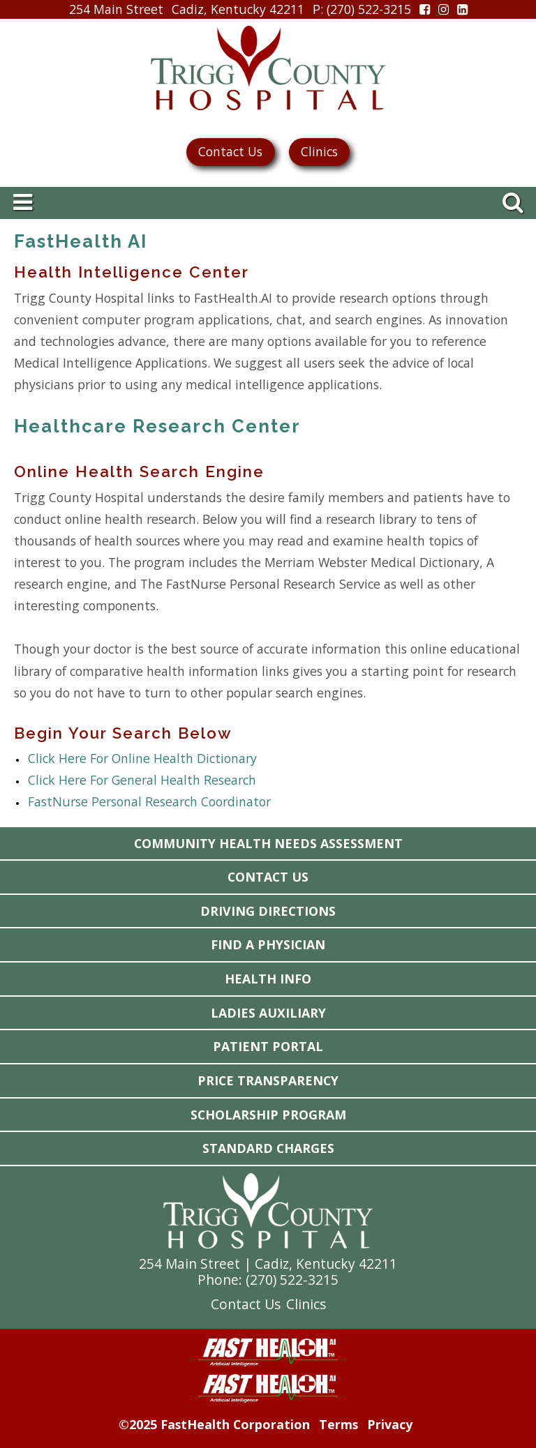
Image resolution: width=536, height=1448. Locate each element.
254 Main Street (116, 9)
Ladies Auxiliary (268, 1012)
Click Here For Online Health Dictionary (142, 758)
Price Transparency (268, 1080)
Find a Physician (268, 944)
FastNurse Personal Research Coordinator (149, 801)
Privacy (389, 1424)
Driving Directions (268, 911)
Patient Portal (268, 1046)
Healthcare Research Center (157, 426)
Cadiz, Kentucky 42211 (238, 9)
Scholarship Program (268, 1114)
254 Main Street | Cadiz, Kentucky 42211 (268, 1263)
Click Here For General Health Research (142, 779)
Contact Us (230, 151)
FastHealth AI (80, 241)
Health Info (268, 978)
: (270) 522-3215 (362, 9)
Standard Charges (268, 1148)
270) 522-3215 (294, 1279)
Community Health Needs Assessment (268, 843)
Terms (338, 1424)
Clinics (319, 151)
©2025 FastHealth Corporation (214, 1424)
